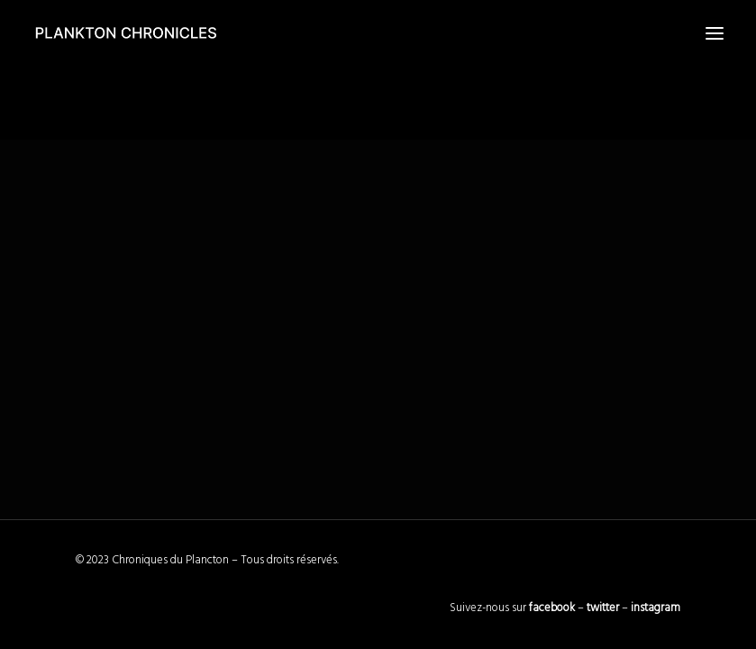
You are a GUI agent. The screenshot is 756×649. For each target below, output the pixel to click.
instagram (655, 608)
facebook (552, 608)
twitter (603, 608)
